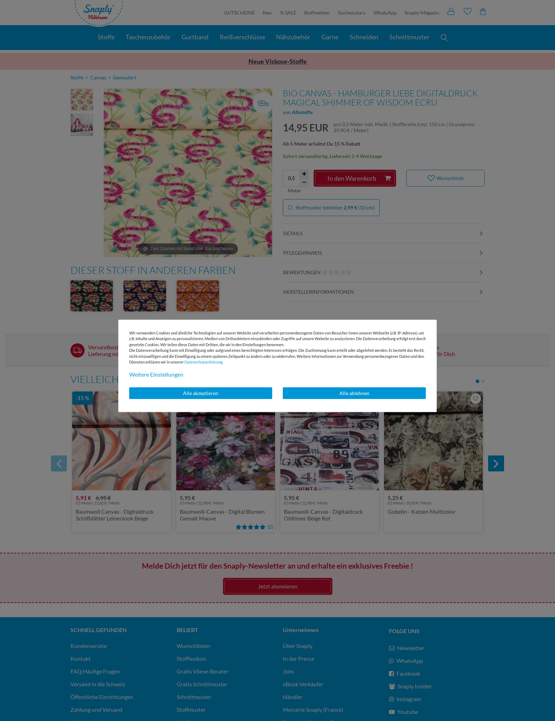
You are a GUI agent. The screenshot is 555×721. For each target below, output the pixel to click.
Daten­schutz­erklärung (203, 362)
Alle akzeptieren (200, 393)
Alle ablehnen (354, 393)
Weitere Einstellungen (156, 374)
